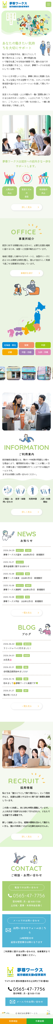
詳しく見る (27, 207)
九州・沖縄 (43, 352)
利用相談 (13, 1020)
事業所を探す (27, 273)
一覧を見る (27, 612)
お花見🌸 (7, 659)
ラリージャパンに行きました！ (17, 648)
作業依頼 (39, 1020)
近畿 (10, 352)
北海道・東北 (10, 345)
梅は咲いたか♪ (10, 694)
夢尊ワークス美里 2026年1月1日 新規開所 (22, 577)
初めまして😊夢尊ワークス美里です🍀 (20, 683)
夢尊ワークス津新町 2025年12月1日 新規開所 (24, 589)
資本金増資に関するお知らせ (16, 566)
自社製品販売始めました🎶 (15, 671)
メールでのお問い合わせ (30, 1001)
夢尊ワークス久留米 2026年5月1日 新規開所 (23, 554)
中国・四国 (26, 352)
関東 (26, 345)
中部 (43, 345)
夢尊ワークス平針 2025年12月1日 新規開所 (23, 601)
